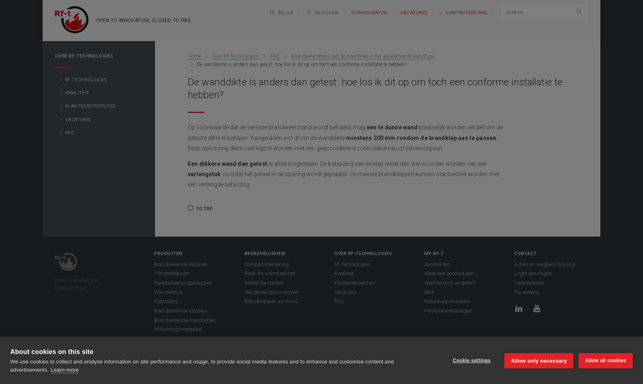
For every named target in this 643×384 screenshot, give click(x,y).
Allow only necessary (538, 360)
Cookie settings (471, 360)
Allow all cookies (605, 360)
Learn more (65, 370)
